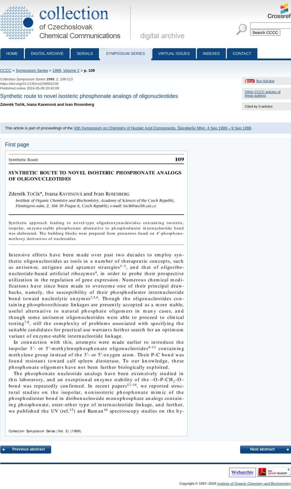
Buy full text (265, 81)
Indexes (211, 53)
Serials (85, 53)
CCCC (6, 70)
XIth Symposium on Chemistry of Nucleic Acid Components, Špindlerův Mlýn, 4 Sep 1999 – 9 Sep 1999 (162, 128)
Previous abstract (28, 449)
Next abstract (262, 449)
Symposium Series (32, 70)
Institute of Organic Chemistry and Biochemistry (254, 483)
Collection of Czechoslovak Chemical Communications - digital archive (66, 5)
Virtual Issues (174, 53)
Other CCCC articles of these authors (263, 93)
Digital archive (47, 53)
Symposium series (125, 53)
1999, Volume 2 (65, 70)
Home (12, 53)
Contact (242, 53)
